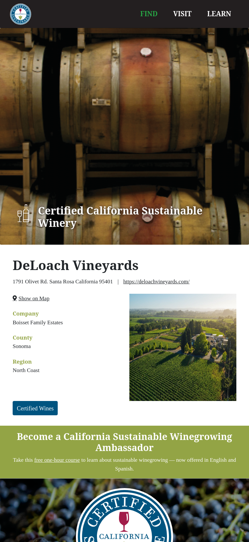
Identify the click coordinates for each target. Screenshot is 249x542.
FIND (149, 13)
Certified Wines (35, 408)
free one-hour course (57, 460)
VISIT (182, 13)
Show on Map (33, 298)
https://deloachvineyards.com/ (156, 281)
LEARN (219, 13)
